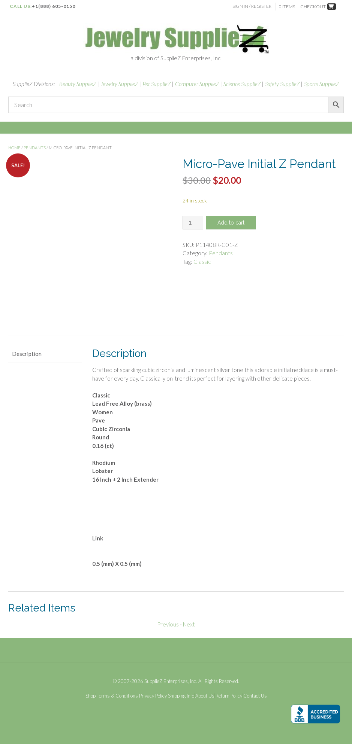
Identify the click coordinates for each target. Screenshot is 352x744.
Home (14, 147)
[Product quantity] (193, 222)
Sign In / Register (251, 6)
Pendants (35, 147)
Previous (168, 624)
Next (189, 624)
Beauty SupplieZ (77, 83)
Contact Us (255, 695)
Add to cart (230, 223)
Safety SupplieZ (282, 83)
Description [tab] (27, 353)
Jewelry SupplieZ (119, 83)
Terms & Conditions (117, 695)
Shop (90, 695)
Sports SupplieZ (321, 83)
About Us (204, 695)
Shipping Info (181, 695)
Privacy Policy (153, 695)
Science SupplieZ (242, 83)
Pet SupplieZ (156, 83)
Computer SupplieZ (197, 83)
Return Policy (229, 695)
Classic (202, 261)
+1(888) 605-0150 (53, 6)
